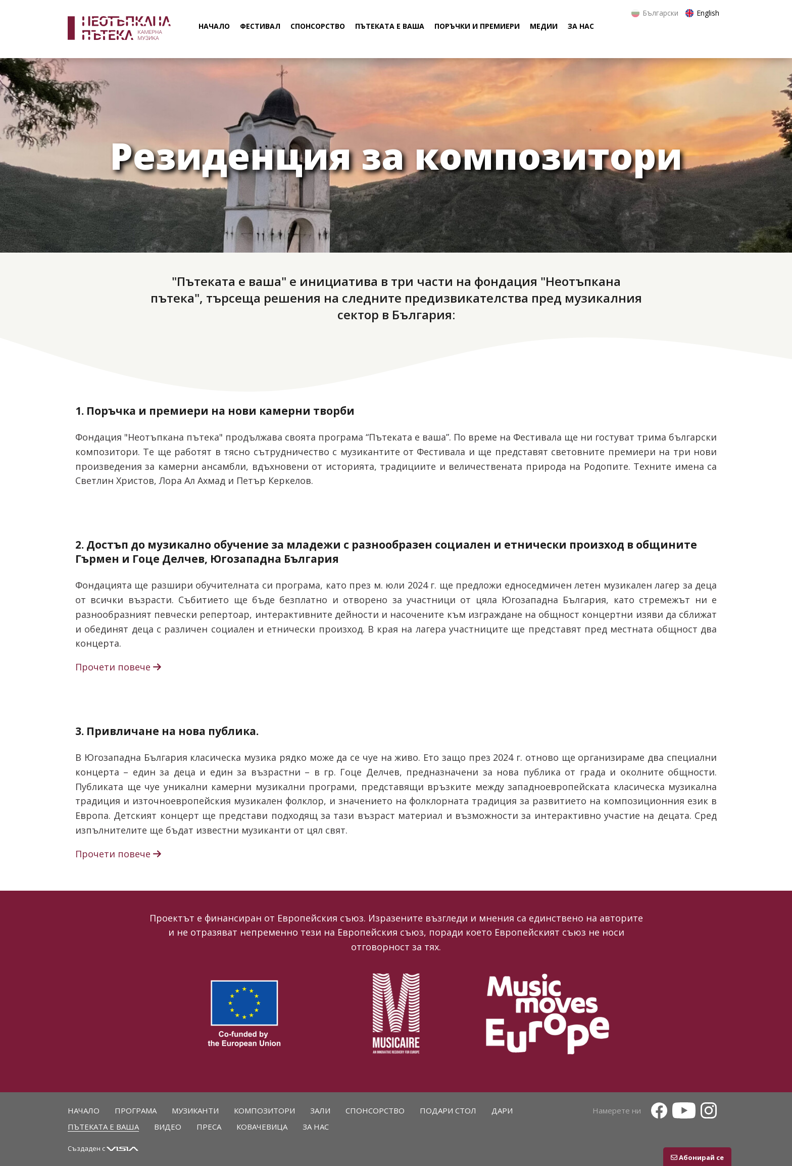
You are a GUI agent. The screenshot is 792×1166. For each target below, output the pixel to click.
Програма (136, 1110)
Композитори (264, 1110)
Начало (84, 1110)
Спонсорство (375, 1110)
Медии (544, 26)
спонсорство (317, 26)
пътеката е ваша (389, 26)
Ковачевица (261, 1127)
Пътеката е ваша (103, 1127)
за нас (581, 26)
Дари (502, 1110)
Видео (167, 1127)
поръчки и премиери (477, 26)
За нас (316, 1127)
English (708, 13)
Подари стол (448, 1110)
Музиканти (195, 1110)
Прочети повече (119, 667)
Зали (320, 1110)
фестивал (260, 26)
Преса (208, 1127)
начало (214, 26)
